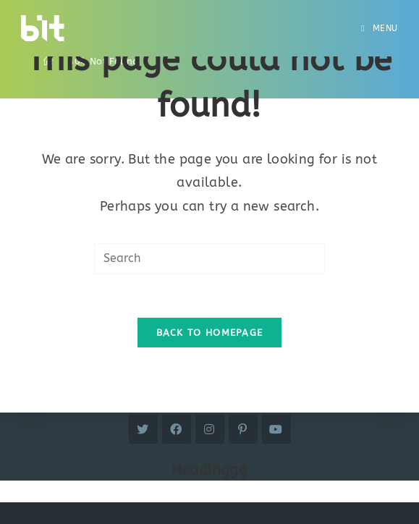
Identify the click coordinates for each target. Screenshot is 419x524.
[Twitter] (143, 429)
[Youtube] (276, 429)
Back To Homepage (209, 332)
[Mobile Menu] (379, 28)
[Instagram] (209, 429)
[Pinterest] (243, 429)
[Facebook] (176, 429)
